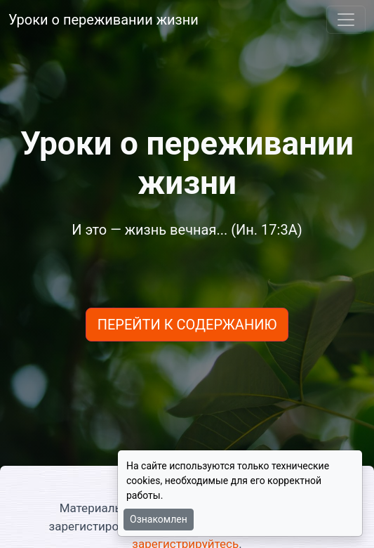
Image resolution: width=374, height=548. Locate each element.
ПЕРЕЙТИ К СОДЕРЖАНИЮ (187, 324)
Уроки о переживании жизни (103, 19)
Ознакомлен (158, 519)
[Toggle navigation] (346, 20)
